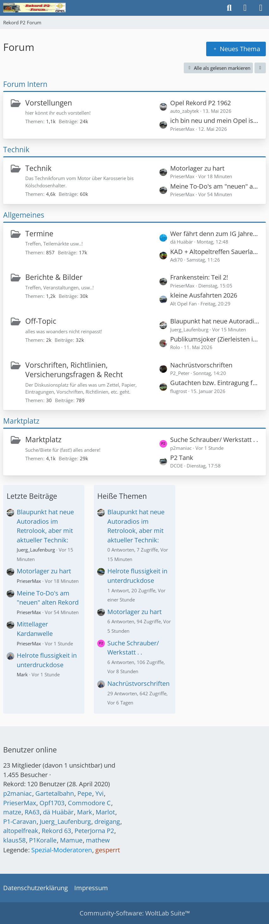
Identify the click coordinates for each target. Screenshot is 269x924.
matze (12, 812)
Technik (16, 149)
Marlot (105, 812)
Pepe (84, 793)
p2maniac (17, 793)
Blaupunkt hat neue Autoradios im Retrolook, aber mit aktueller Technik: (215, 321)
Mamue (71, 840)
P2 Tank (181, 457)
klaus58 (14, 840)
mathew (98, 840)
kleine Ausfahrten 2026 (203, 295)
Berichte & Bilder (53, 277)
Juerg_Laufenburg (36, 550)
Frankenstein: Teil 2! (199, 277)
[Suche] (229, 8)
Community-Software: (135, 913)
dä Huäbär (58, 812)
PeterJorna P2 (94, 830)
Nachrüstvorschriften (201, 365)
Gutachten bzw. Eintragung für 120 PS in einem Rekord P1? (215, 382)
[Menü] (260, 8)
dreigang (107, 821)
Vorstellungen (48, 103)
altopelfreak (20, 830)
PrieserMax (29, 581)
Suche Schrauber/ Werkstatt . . (214, 439)
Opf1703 (51, 803)
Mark (22, 674)
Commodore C (89, 803)
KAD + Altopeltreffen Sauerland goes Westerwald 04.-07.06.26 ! (215, 251)
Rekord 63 (56, 830)
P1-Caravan (19, 821)
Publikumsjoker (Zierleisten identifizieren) (215, 339)
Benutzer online (30, 750)
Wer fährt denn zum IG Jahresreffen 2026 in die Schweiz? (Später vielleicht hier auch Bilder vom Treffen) (215, 233)
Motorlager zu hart (197, 168)
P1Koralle (43, 840)
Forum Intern (25, 84)
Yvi (99, 793)
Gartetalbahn (54, 793)
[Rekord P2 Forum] (34, 7)
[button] (260, 68)
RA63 (32, 812)
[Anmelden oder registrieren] (245, 8)
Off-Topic (40, 321)
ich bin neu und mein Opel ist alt (215, 120)
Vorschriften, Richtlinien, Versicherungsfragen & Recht (74, 370)
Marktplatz (21, 421)
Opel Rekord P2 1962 (200, 103)
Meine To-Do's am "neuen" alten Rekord (215, 186)
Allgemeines (23, 215)
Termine (39, 233)
